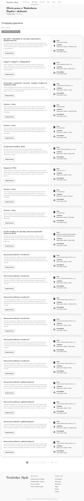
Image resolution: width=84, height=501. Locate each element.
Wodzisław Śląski (10, 14)
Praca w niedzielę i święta (37, 486)
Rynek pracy (42, 2)
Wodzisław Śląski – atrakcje (37, 481)
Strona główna (26, 2)
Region (48, 2)
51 (51, 462)
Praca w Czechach (35, 484)
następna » (56, 462)
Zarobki (53, 2)
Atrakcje (59, 2)
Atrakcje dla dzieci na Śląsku (37, 479)
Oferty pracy (34, 2)
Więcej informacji (9, 53)
